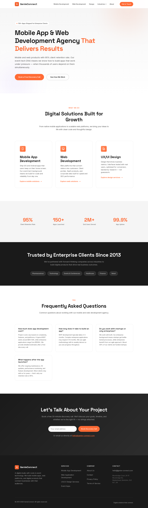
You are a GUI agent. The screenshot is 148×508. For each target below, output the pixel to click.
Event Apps (65, 486)
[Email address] (62, 429)
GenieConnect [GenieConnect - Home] (26, 4)
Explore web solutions (70, 181)
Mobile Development (61, 4)
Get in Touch (126, 4)
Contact (90, 475)
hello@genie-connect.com (83, 436)
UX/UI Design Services (70, 482)
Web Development (79, 4)
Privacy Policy (92, 479)
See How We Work (57, 77)
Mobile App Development (71, 471)
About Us (90, 471)
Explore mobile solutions (31, 181)
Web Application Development (67, 476)
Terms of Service (93, 483)
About (112, 4)
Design (91, 4)
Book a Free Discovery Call (29, 77)
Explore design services (112, 177)
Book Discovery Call (89, 429)
